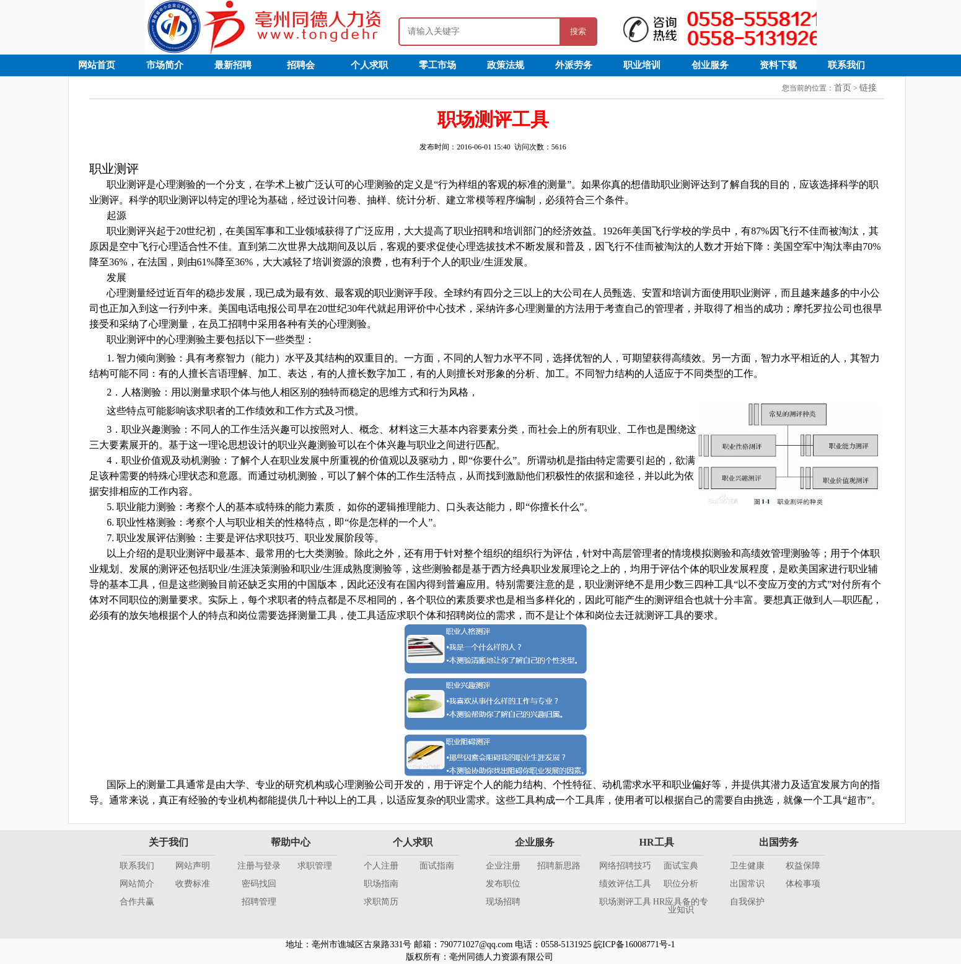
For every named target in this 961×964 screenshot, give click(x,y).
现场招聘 (503, 901)
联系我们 (846, 65)
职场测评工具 (625, 901)
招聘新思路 (559, 865)
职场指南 (381, 883)
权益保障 (803, 865)
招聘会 (301, 65)
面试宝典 (681, 865)
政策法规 (505, 65)
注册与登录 (259, 865)
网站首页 (96, 65)
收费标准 (192, 883)
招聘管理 (259, 901)
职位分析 (681, 883)
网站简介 (137, 883)
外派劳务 (573, 65)
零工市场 (437, 65)
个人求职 (369, 65)
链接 (868, 87)
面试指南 (436, 865)
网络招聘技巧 (625, 865)
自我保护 (747, 901)
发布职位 (503, 883)
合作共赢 (137, 901)
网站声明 (192, 865)
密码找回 (259, 883)
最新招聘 (233, 65)
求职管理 (314, 865)
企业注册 (503, 865)
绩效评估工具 (625, 883)
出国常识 (747, 883)
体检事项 (803, 883)
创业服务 (710, 65)
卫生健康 (747, 865)
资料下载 (778, 65)
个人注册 (381, 865)
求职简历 (381, 901)
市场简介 (164, 65)
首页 (842, 87)
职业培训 (641, 65)
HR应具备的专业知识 (680, 905)
